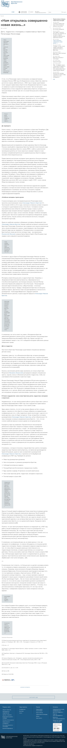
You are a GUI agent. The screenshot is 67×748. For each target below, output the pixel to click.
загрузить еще (33, 697)
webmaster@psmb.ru (60, 718)
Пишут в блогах (39, 712)
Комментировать (25, 687)
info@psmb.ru (60, 712)
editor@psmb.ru (59, 715)
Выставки (21, 711)
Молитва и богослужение (8, 720)
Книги (20, 713)
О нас (13, 12)
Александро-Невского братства (32, 203)
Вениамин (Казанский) (16, 373)
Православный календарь (41, 714)
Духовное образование (8, 728)
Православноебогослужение (24, 12)
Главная (2, 15)
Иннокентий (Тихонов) (8, 234)
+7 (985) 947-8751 (56, 722)
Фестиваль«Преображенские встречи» (40, 12)
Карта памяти (39, 718)
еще (54, 79)
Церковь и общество (7, 714)
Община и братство (7, 709)
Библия (31, 12)
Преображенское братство (12, 737)
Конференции (22, 709)
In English (64, 12)
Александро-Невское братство (11, 224)
